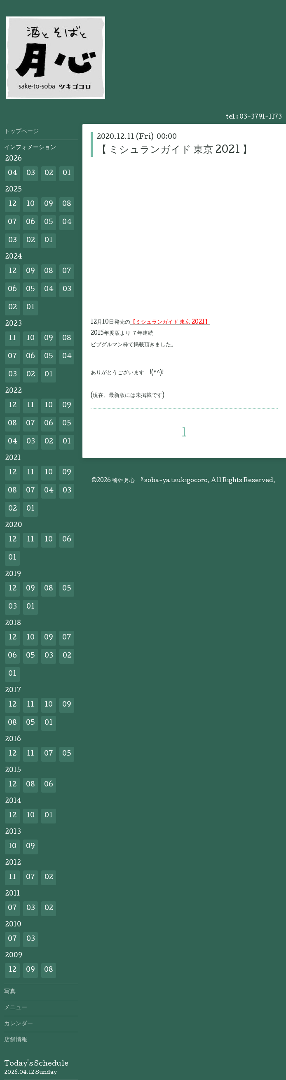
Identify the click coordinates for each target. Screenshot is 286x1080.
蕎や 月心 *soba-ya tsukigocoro (160, 481)
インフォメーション (30, 148)
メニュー (15, 1008)
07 (12, 222)
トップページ (21, 131)
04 (12, 173)
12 (12, 204)
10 (30, 204)
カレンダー (18, 1024)
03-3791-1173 (260, 117)
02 (49, 173)
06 (30, 222)
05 (48, 222)
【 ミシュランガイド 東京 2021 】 (174, 150)
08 (66, 204)
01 (67, 173)
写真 (10, 992)
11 (12, 338)
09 (48, 204)
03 (30, 173)
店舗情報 (15, 1040)
